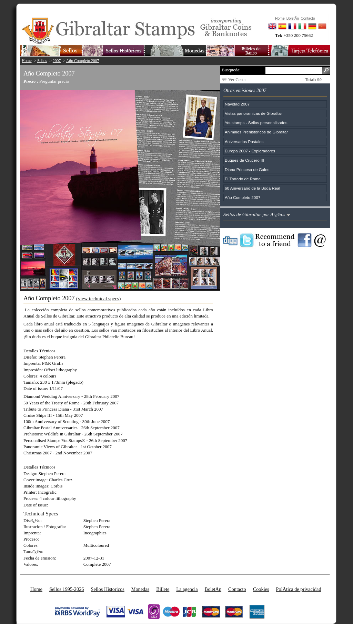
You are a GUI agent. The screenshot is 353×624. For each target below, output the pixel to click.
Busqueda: (231, 69)
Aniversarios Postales (244, 141)
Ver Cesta (236, 79)
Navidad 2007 (237, 104)
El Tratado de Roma (243, 179)
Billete (162, 589)
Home (27, 61)
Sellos (42, 61)
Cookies (261, 589)
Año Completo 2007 (82, 61)
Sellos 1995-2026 (66, 589)
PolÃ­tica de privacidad (298, 589)
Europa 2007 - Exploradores (250, 151)
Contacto (237, 589)
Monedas (140, 589)
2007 (57, 61)
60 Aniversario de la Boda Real (252, 188)
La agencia (187, 589)
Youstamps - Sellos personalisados (256, 122)
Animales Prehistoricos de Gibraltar (256, 132)
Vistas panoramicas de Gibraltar (253, 113)
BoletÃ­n (213, 589)
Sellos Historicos (107, 589)
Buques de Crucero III (244, 160)
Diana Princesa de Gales (247, 169)
